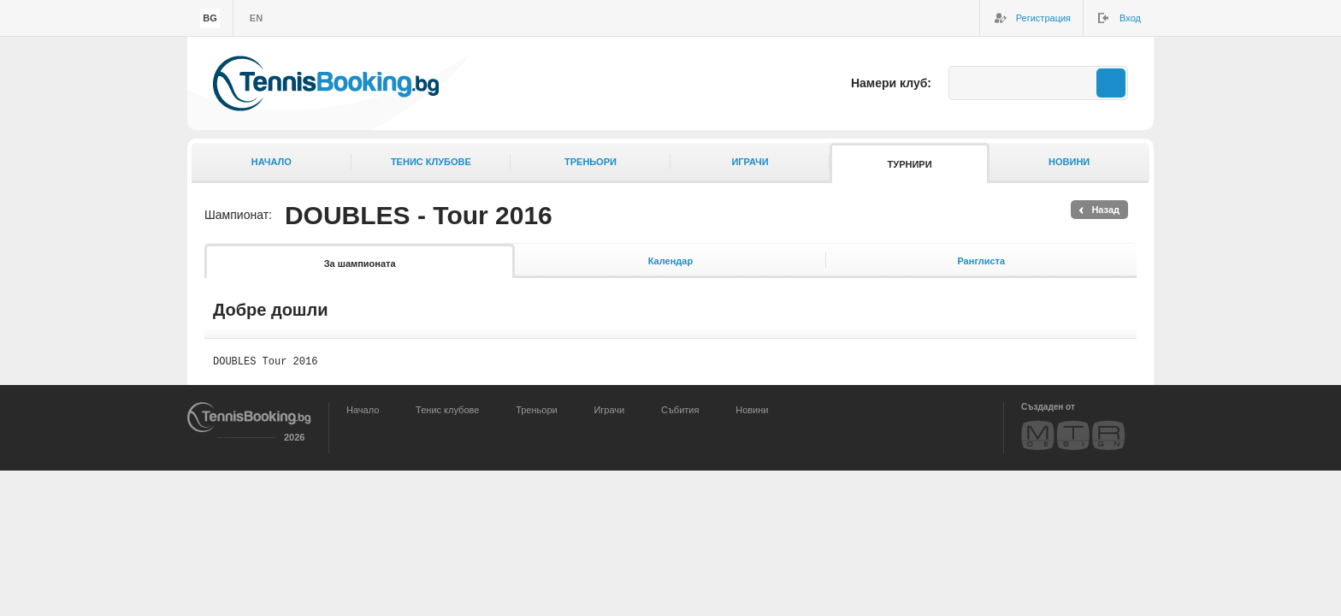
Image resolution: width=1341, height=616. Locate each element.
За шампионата (360, 263)
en (256, 18)
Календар (670, 261)
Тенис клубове (431, 162)
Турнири (910, 164)
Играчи (749, 162)
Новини (1069, 162)
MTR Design (1073, 438)
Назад (1105, 209)
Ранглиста (981, 261)
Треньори (590, 162)
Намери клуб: (891, 83)
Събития (680, 412)
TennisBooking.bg (326, 83)
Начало (271, 162)
